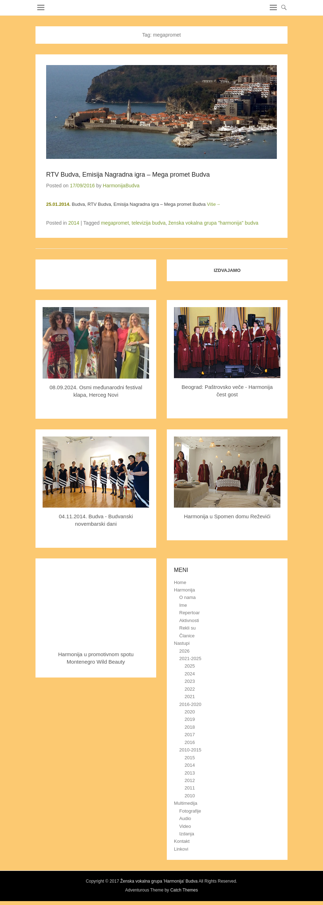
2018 (190, 727)
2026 (184, 651)
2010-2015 (190, 750)
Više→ (213, 204)
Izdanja (186, 833)
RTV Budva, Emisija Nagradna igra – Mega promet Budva (128, 174)
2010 (190, 795)
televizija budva (149, 223)
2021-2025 (190, 658)
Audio (185, 818)
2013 (190, 773)
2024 (190, 673)
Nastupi (182, 643)
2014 (73, 223)
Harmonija (184, 590)
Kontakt (182, 841)
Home (180, 582)
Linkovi (181, 849)
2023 (190, 681)
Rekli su (187, 628)
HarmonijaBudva (121, 185)
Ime (183, 605)
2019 (190, 719)
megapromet (115, 223)
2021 (190, 696)
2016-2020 (190, 704)
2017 (190, 734)
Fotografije (190, 811)
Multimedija (185, 803)
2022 (190, 689)
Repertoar (189, 612)
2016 (190, 742)
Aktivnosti (189, 620)
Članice (187, 635)
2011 (190, 788)
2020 (190, 711)
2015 (190, 757)
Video (185, 826)
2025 (190, 666)
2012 (190, 780)
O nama (187, 597)
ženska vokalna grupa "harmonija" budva (213, 223)
